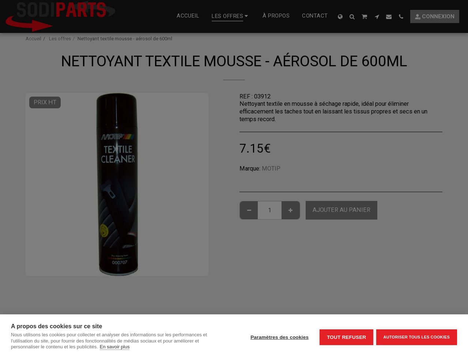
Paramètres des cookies (278, 337)
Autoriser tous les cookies (417, 336)
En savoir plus (115, 346)
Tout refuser (345, 337)
